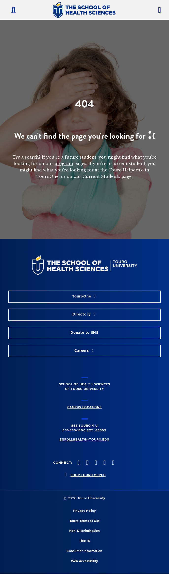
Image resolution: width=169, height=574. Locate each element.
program (63, 163)
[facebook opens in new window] (78, 463)
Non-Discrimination (84, 531)
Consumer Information (84, 551)
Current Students (101, 176)
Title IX (84, 541)
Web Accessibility (84, 561)
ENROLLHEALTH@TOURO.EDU (84, 439)
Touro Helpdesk (126, 169)
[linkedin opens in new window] (112, 463)
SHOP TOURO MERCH (87, 475)
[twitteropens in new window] (87, 463)
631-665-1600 (74, 430)
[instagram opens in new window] (95, 463)
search (32, 157)
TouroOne (47, 176)
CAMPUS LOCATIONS (84, 407)
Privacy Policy (84, 511)
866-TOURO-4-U (84, 425)
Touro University (91, 498)
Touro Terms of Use (84, 521)
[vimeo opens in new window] (104, 463)
